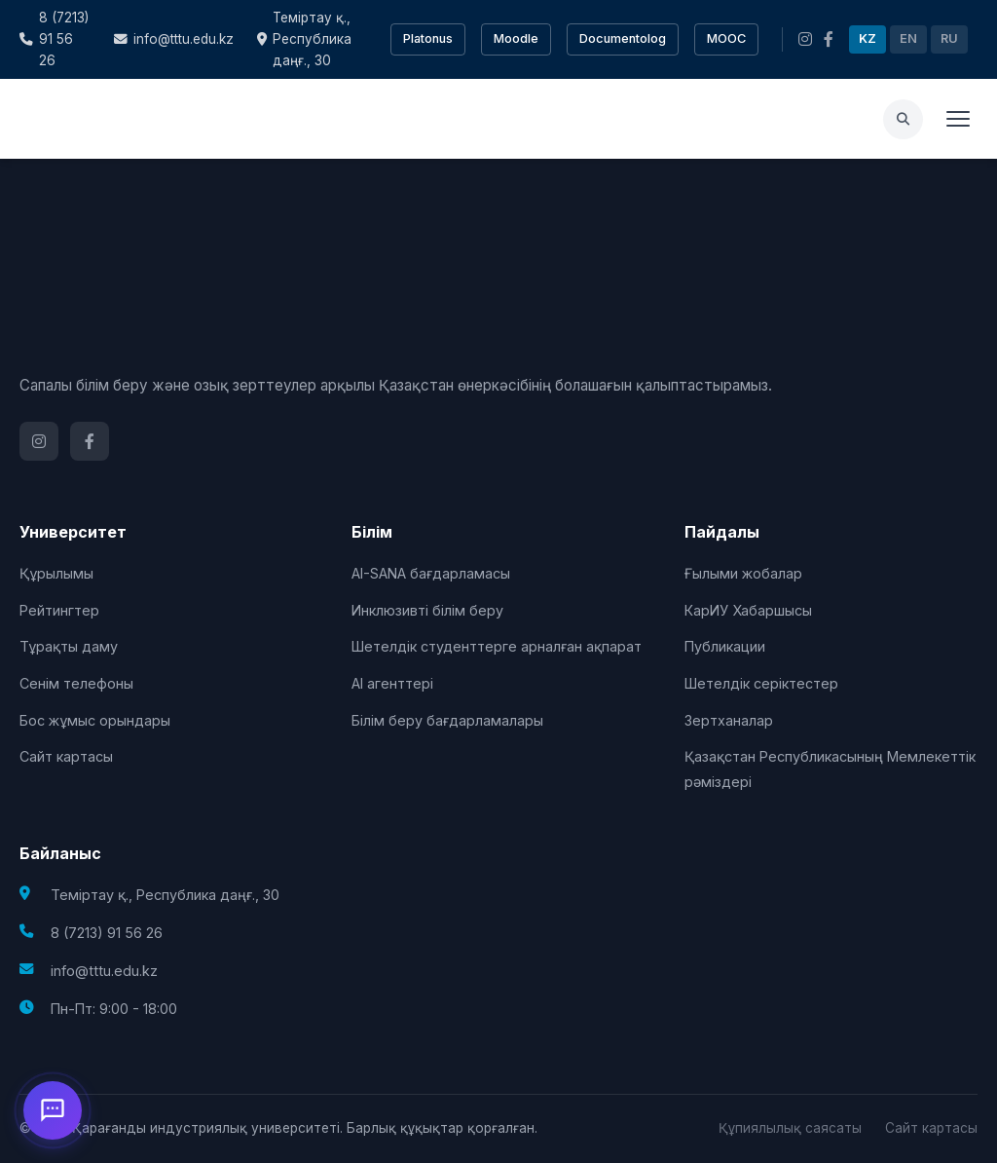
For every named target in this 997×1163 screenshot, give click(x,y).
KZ (867, 38)
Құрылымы (56, 573)
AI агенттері (392, 683)
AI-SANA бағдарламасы (430, 573)
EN (908, 38)
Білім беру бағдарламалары (447, 720)
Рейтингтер (59, 610)
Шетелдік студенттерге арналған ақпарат (496, 646)
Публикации (724, 646)
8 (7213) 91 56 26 (54, 39)
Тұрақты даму (68, 646)
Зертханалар (728, 720)
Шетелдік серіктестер (761, 683)
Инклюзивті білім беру (427, 610)
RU (949, 38)
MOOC (726, 38)
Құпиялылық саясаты (790, 1128)
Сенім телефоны (76, 683)
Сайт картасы (66, 756)
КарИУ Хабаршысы (748, 610)
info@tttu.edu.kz (174, 39)
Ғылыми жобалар (743, 573)
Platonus (428, 38)
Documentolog (622, 38)
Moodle (516, 38)
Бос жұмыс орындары (94, 720)
